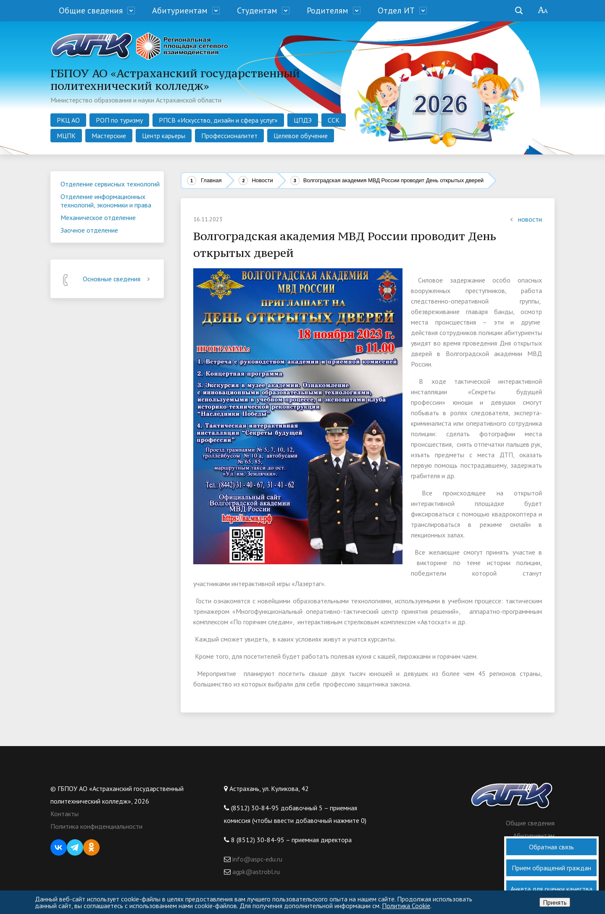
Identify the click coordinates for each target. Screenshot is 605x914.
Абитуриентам (180, 10)
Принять (555, 902)
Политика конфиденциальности (96, 826)
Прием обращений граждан (551, 868)
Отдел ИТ (396, 10)
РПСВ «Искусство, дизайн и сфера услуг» (218, 120)
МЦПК (66, 135)
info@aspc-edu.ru (256, 859)
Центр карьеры (163, 135)
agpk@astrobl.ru (255, 871)
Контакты (64, 813)
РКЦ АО (68, 120)
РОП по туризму (119, 120)
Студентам (257, 10)
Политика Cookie (406, 905)
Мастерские (109, 135)
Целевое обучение (301, 135)
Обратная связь (551, 847)
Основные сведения (118, 279)
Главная (211, 180)
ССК (333, 120)
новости (525, 219)
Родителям (327, 10)
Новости (262, 180)
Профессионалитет (229, 135)
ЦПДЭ (303, 120)
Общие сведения (91, 10)
